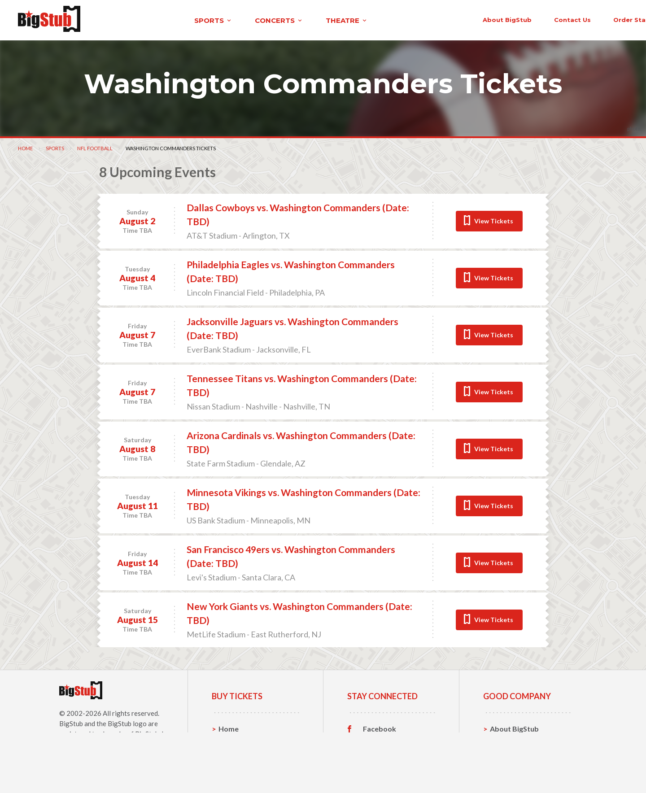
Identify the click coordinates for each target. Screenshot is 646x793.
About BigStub (413, 18)
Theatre (232, 769)
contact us (479, 18)
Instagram (380, 755)
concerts (194, 19)
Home (25, 147)
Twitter (375, 741)
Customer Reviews (394, 769)
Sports (55, 147)
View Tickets (493, 219)
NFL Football (95, 147)
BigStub (71, 722)
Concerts (233, 755)
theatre (262, 19)
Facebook (379, 727)
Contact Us (509, 741)
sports (128, 19)
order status (541, 18)
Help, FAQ (507, 755)
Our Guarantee (515, 769)
